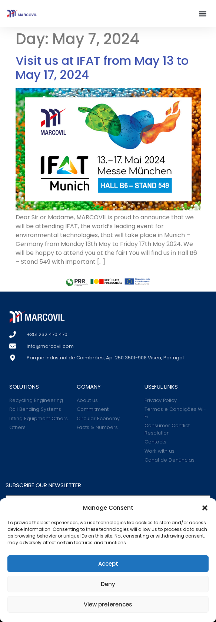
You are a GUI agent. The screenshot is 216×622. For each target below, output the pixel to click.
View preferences (108, 604)
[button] (205, 508)
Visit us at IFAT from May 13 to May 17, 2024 (102, 67)
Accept (108, 564)
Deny (108, 584)
